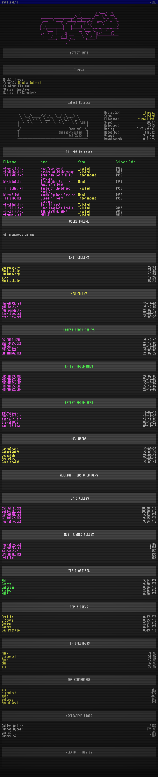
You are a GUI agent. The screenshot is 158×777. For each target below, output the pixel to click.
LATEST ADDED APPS (79, 402)
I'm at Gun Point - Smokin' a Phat (55, 183)
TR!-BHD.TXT (12, 198)
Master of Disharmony (57, 172)
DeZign (7, 623)
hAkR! (6, 653)
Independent (87, 175)
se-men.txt (10, 551)
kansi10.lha (11, 425)
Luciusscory (11, 267)
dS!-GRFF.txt (11, 508)
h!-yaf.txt (11, 195)
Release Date (125, 162)
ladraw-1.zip (11, 419)
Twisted (35, 83)
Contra (7, 627)
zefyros (7, 699)
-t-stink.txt (13, 205)
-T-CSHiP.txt (13, 211)
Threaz (150, 112)
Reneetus (8, 458)
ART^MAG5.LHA (11, 386)
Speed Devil (11, 702)
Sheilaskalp (11, 270)
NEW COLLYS (79, 294)
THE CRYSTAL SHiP (54, 211)
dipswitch (9, 656)
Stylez (7, 590)
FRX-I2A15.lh (11, 416)
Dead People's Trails (57, 208)
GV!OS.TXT (9, 350)
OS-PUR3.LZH (11, 340)
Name (44, 162)
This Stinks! (50, 205)
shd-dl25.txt (11, 303)
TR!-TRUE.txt (13, 175)
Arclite (7, 617)
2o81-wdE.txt (11, 511)
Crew (81, 162)
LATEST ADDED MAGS (79, 366)
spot (5, 696)
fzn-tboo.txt (11, 313)
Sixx (5, 277)
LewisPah (8, 455)
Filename (9, 162)
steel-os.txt (11, 317)
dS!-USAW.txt (11, 514)
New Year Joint (52, 168)
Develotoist (11, 462)
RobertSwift (11, 452)
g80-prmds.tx (11, 310)
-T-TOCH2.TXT (13, 188)
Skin (5, 580)
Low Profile (11, 630)
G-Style (7, 620)
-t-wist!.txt (13, 168)
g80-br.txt (10, 307)
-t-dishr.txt (13, 172)
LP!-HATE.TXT (11, 554)
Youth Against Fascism (58, 195)
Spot (5, 660)
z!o (4, 666)
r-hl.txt (8, 557)
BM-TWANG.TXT (11, 353)
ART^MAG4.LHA (11, 383)
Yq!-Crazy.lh (11, 412)
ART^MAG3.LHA (11, 379)
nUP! (5, 594)
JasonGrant (10, 449)
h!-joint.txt (13, 181)
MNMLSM (46, 214)
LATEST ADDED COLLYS (79, 330)
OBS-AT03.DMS (11, 376)
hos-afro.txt (11, 521)
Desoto (7, 584)
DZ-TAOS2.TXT (11, 518)
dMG (4, 663)
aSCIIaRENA (10, 2)
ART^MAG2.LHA (11, 389)
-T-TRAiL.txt (13, 208)
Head (21, 83)
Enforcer (8, 587)
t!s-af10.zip (11, 422)
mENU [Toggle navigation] (153, 2)
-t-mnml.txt (146, 119)
